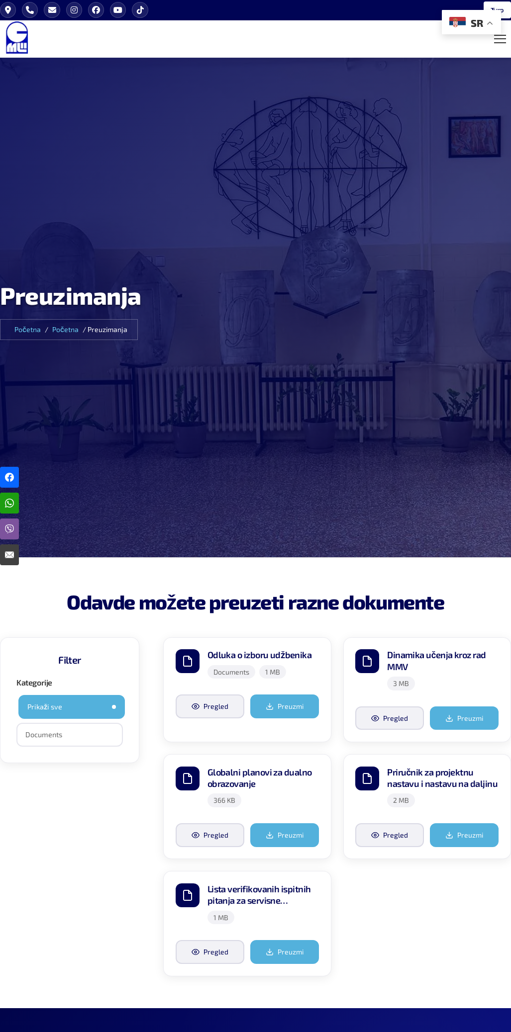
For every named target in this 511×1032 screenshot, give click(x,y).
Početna (27, 330)
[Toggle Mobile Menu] (500, 39)
